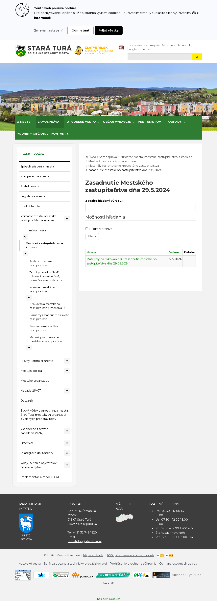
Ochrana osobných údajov (178, 563)
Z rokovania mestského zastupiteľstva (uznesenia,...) (47, 305)
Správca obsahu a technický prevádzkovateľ (75, 563)
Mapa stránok (159, 45)
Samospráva (48, 122)
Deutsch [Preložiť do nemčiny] (146, 49)
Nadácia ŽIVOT (30, 390)
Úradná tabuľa (30, 206)
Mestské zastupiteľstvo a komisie (44, 245)
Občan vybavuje (117, 122)
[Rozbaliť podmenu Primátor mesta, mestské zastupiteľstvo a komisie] (67, 218)
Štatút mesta (29, 186)
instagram (108, 582)
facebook (184, 45)
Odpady (175, 122)
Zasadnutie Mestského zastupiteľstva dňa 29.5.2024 (124, 170)
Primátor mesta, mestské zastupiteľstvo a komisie (38, 218)
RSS (173, 45)
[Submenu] (32, 122)
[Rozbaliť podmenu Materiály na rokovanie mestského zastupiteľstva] (29, 347)
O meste (23, 122)
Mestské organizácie (34, 380)
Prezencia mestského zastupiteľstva (44, 328)
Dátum (173, 252)
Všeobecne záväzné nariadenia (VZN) (34, 431)
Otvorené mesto (81, 122)
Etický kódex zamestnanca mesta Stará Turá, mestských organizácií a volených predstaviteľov (44, 415)
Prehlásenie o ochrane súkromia (133, 563)
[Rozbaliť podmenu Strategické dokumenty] (67, 453)
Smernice (27, 443)
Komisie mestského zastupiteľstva (42, 289)
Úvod (92, 157)
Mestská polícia (31, 370)
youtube (195, 575)
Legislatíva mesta (32, 196)
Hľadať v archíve (98, 229)
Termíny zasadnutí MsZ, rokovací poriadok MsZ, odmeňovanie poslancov (46, 276)
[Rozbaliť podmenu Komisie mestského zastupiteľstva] (29, 297)
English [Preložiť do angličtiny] (133, 49)
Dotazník (26, 400)
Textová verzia (138, 45)
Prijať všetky (109, 30)
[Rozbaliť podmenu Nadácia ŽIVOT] (67, 391)
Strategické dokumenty (36, 453)
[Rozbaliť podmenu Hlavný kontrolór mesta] (67, 361)
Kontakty (59, 133)
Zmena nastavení (48, 30)
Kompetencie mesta (34, 176)
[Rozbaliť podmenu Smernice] (67, 443)
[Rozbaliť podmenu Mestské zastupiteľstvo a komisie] (25, 253)
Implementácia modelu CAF (40, 477)
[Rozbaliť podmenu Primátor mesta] (25, 237)
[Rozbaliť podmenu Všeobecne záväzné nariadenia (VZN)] (67, 431)
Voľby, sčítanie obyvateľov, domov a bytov (38, 465)
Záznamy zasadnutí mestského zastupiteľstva (49, 316)
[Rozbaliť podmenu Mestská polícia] (67, 371)
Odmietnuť (80, 30)
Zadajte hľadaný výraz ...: (104, 201)
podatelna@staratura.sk (84, 541)
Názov (91, 252)
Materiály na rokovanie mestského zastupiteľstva (46, 339)
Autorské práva (30, 563)
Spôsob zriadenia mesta (37, 166)
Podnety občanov (33, 133)
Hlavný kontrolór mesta (36, 360)
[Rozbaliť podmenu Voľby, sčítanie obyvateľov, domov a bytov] (67, 465)
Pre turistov (149, 122)
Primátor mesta (36, 230)
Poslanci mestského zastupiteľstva (42, 263)
